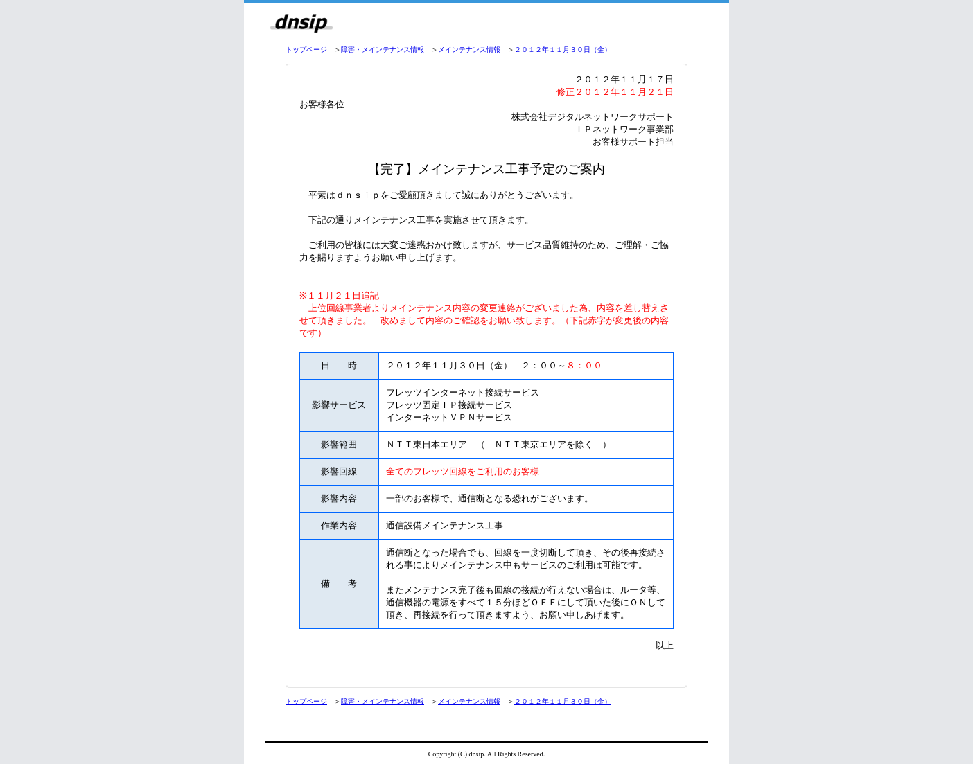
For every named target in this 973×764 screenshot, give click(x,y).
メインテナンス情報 (469, 49)
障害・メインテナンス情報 (382, 49)
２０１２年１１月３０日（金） (562, 49)
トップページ (306, 49)
